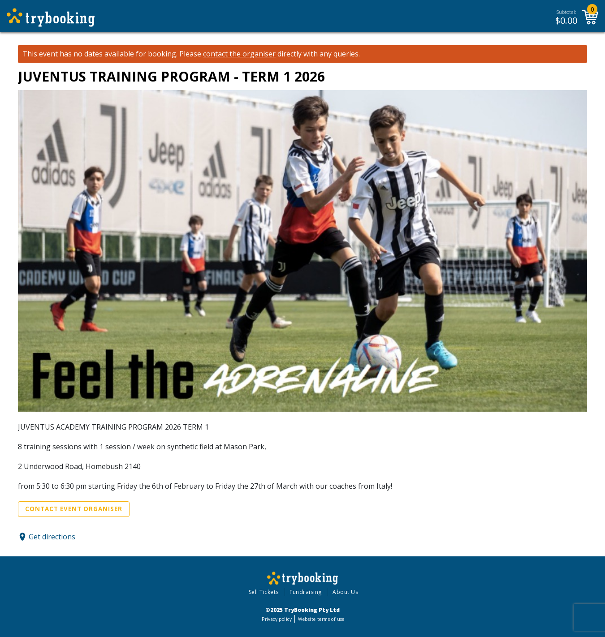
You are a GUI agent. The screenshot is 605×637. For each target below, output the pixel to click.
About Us (345, 592)
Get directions (52, 537)
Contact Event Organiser (73, 509)
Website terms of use (321, 619)
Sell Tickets (264, 592)
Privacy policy (277, 619)
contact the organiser (239, 54)
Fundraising (306, 592)
